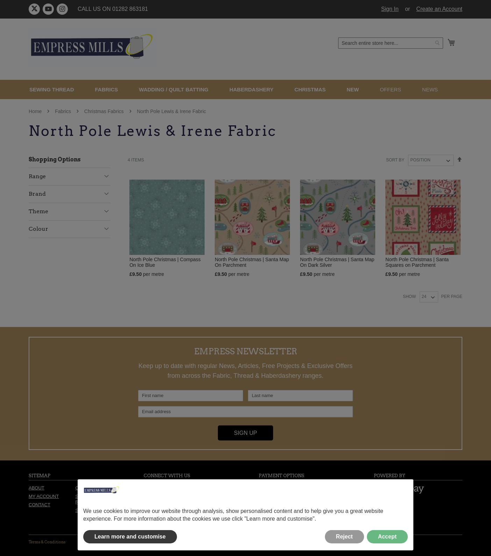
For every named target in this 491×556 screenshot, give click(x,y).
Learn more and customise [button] (130, 537)
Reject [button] (344, 537)
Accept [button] (387, 537)
